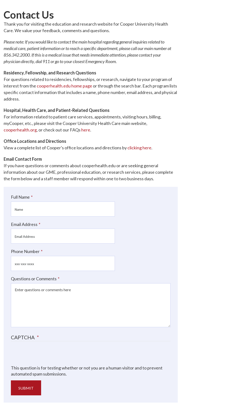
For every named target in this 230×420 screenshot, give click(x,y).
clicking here (139, 147)
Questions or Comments (34, 278)
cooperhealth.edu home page (64, 85)
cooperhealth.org (20, 129)
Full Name (20, 197)
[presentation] (47, 355)
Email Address (24, 224)
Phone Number (25, 251)
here (85, 129)
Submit (26, 388)
